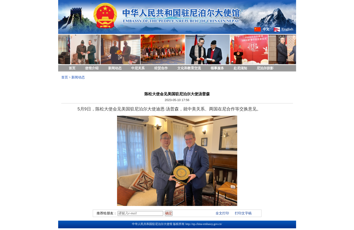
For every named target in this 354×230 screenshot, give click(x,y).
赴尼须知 (240, 68)
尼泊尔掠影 (265, 68)
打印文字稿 (243, 213)
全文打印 (222, 213)
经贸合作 (161, 68)
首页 (72, 68)
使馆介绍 (92, 68)
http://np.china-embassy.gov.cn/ (203, 224)
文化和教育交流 (189, 68)
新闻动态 (115, 68)
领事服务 (217, 68)
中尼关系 (138, 68)
